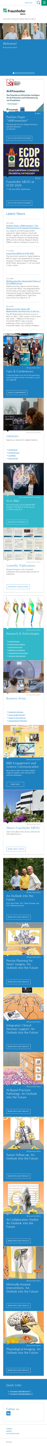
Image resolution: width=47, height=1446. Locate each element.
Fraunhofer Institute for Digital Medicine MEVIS (19, 19)
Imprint (9, 1431)
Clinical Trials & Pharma (17, 718)
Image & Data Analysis (16, 644)
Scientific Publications (18, 587)
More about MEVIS (16, 849)
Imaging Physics (14, 641)
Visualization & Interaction (18, 653)
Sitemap (9, 1429)
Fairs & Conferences (17, 392)
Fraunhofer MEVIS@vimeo (19, 1391)
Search (38, 2)
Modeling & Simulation (16, 650)
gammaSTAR (13, 458)
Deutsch (28, 3)
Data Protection (12, 1433)
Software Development (17, 656)
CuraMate (12, 455)
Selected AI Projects (17, 522)
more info (23, 233)
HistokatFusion (13, 453)
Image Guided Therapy (16, 715)
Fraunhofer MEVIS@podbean (20, 1394)
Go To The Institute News (19, 138)
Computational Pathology (17, 721)
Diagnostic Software (15, 712)
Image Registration (15, 647)
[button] (14, 73)
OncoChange (13, 450)
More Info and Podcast (18, 917)
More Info (15, 784)
